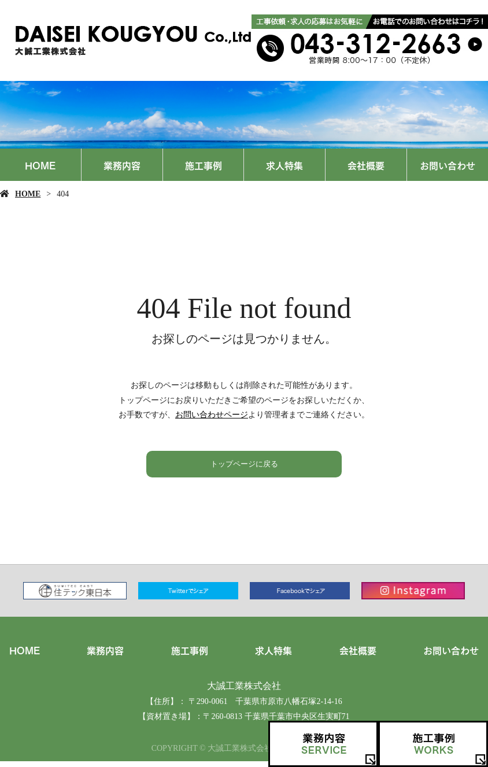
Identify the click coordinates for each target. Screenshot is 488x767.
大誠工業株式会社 (244, 690)
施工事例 (203, 165)
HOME (40, 165)
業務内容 (122, 165)
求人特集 (284, 165)
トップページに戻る (244, 466)
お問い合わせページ (211, 414)
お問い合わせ (447, 165)
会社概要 (366, 165)
